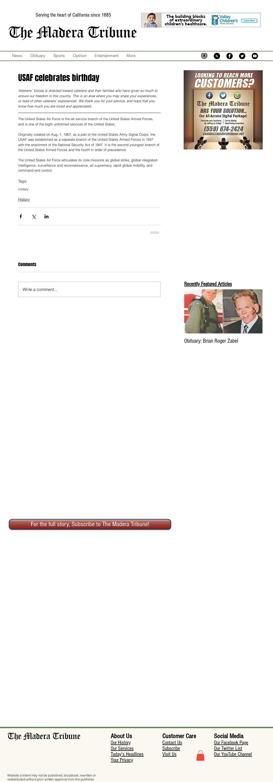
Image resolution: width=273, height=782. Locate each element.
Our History (121, 743)
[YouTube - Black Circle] (255, 56)
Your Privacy (122, 760)
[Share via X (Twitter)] (33, 216)
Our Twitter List (228, 748)
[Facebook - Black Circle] (229, 56)
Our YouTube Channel (233, 754)
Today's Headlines (127, 754)
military (23, 189)
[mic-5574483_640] (204, 56)
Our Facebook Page (231, 743)
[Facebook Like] (148, 66)
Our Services (122, 748)
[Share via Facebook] (20, 216)
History (24, 199)
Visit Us (169, 754)
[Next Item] (254, 311)
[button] (200, 755)
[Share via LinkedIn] (46, 216)
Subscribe (171, 748)
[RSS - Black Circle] (217, 56)
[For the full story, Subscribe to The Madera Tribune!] (90, 524)
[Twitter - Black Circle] (242, 56)
